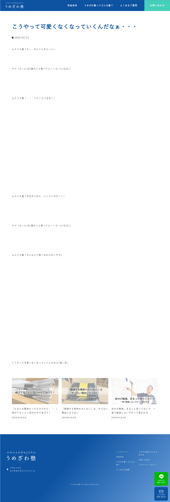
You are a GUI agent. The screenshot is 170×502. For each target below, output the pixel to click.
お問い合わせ (144, 460)
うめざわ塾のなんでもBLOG (148, 453)
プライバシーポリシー (148, 465)
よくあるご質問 (128, 5)
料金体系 (72, 5)
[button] (157, 5)
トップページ (122, 452)
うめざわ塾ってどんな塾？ (98, 5)
